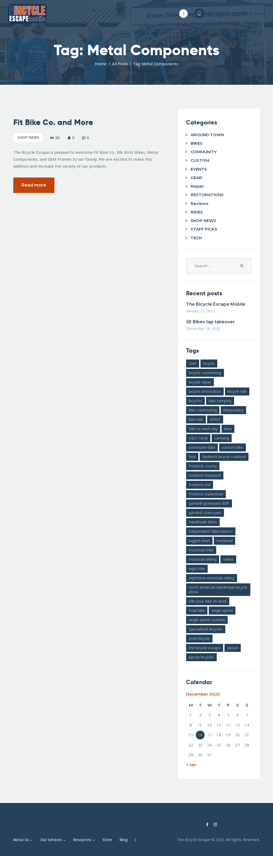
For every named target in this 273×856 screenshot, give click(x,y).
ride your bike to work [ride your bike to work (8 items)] (208, 601)
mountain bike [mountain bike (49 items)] (201, 549)
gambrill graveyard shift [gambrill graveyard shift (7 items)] (209, 503)
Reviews (199, 203)
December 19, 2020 (203, 328)
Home (101, 63)
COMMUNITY (204, 151)
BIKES (197, 143)
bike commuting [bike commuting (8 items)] (203, 410)
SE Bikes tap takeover (210, 321)
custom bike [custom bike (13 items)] (232, 447)
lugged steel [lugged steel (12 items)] (199, 540)
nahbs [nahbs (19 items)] (228, 559)
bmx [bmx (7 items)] (228, 428)
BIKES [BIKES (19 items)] (215, 419)
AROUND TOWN (207, 134)
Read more (34, 185)
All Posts (120, 63)
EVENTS (199, 169)
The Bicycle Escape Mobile (215, 304)
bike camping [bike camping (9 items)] (220, 400)
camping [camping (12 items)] (221, 438)
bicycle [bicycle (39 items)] (209, 363)
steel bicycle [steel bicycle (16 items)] (199, 638)
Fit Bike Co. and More (53, 122)
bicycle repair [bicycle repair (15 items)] (200, 382)
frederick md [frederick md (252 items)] (199, 484)
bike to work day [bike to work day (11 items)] (203, 428)
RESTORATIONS (207, 194)
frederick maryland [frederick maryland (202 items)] (205, 475)
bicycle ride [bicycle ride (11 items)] (237, 391)
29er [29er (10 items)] (192, 363)
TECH (196, 237)
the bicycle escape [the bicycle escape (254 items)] (204, 647)
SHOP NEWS (28, 137)
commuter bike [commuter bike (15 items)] (202, 447)
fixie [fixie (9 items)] (192, 456)
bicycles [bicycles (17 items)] (195, 400)
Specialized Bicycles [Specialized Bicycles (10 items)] (206, 629)
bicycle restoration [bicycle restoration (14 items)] (205, 391)
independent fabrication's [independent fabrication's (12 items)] (211, 531)
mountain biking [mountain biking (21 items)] (202, 559)
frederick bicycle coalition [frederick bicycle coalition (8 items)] (224, 456)
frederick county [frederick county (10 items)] (203, 466)
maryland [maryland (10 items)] (224, 540)
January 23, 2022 (200, 310)
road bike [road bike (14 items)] (197, 610)
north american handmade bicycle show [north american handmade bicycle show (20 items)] (218, 589)
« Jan (191, 764)
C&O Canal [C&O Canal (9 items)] (198, 438)
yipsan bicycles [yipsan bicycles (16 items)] (201, 657)
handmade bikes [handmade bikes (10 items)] (203, 521)
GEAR (196, 177)
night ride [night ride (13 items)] (197, 568)
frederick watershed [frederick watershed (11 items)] (206, 493)
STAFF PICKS (204, 229)
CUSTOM (200, 160)
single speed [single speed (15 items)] (222, 610)
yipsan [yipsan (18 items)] (232, 647)
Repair (197, 186)
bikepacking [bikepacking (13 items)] (233, 410)
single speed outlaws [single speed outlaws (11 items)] (207, 619)
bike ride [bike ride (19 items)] (196, 419)
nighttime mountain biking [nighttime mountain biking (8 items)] (211, 577)
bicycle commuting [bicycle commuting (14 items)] (205, 372)
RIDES (197, 212)
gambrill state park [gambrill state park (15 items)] (205, 512)
